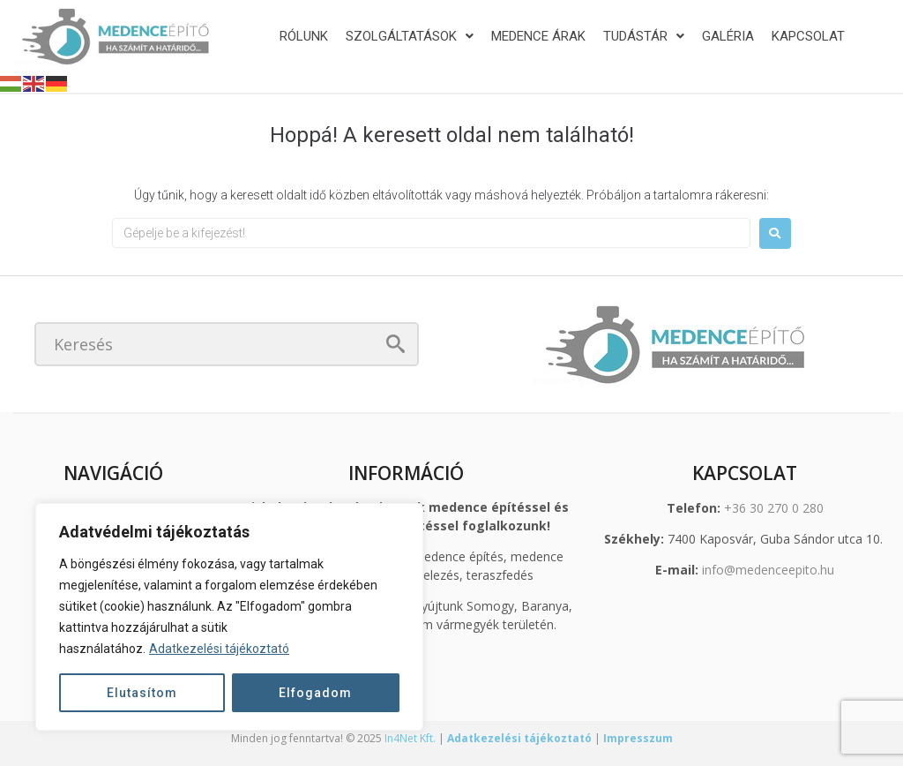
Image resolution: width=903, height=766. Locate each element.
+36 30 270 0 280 (774, 507)
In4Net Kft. (410, 738)
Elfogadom (315, 693)
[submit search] (395, 343)
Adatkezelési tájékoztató (219, 649)
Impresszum (638, 738)
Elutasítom (142, 693)
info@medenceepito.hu (768, 569)
